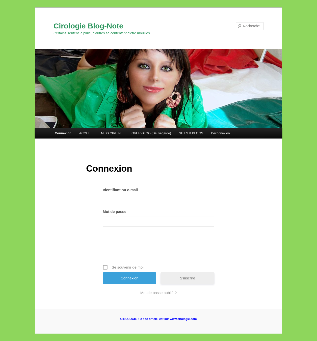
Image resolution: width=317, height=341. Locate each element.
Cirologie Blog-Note (88, 26)
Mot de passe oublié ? (158, 293)
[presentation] (159, 247)
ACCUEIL (86, 133)
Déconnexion (220, 133)
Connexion (63, 133)
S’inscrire (187, 278)
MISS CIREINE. (112, 133)
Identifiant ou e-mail (120, 190)
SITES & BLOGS (191, 133)
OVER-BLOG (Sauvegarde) (151, 133)
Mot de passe (114, 211)
